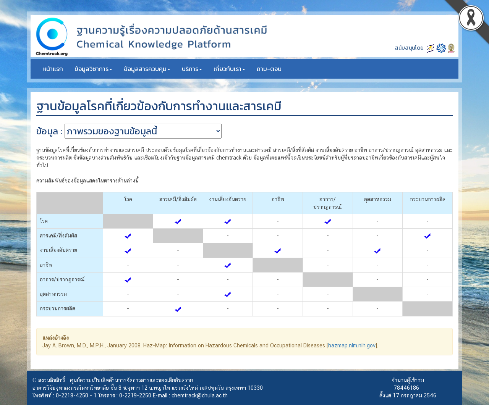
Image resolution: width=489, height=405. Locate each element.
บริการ (192, 68)
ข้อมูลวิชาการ (93, 68)
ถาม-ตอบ (269, 68)
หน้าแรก (52, 68)
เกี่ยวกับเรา (229, 68)
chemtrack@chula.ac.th (200, 395)
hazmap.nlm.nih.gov (352, 345)
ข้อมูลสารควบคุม (147, 68)
